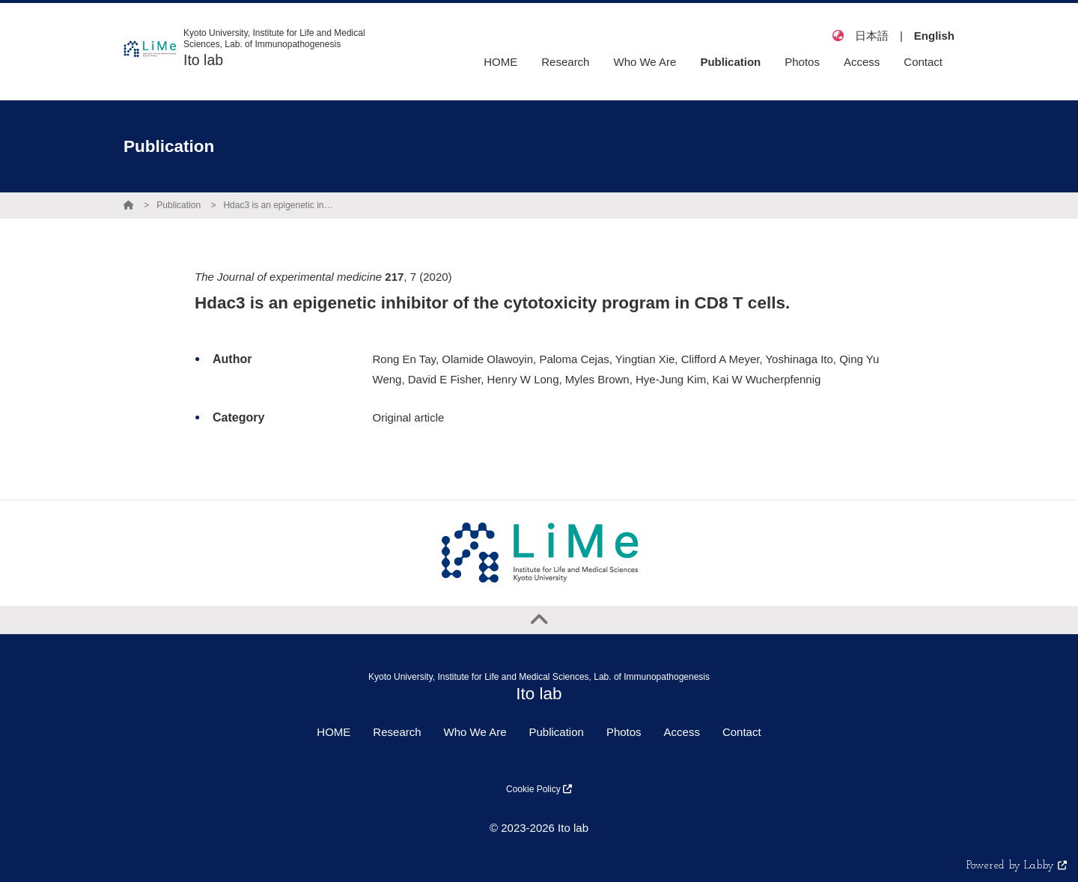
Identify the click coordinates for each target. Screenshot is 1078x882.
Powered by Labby (1016, 866)
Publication (178, 205)
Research (397, 732)
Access (682, 732)
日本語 (872, 35)
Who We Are (475, 732)
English (934, 35)
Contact (741, 732)
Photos (624, 732)
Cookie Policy (539, 789)
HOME (333, 732)
